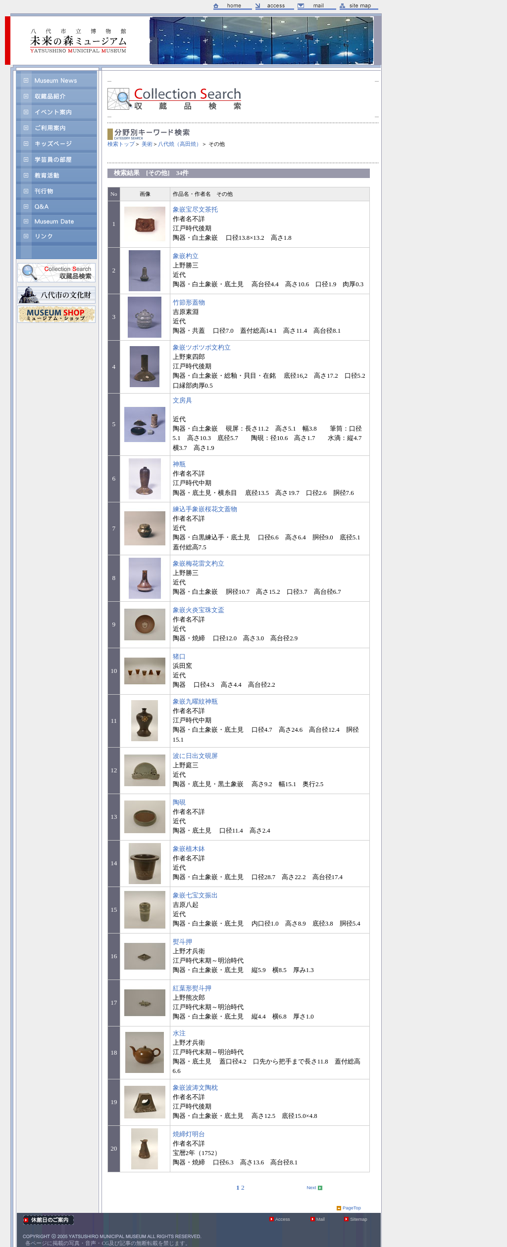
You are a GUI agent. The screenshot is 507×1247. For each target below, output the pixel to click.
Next (311, 1187)
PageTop (352, 1207)
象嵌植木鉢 (189, 849)
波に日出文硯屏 (195, 756)
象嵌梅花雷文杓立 (198, 563)
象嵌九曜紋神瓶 (195, 701)
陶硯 (179, 802)
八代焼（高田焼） (180, 144)
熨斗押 (182, 941)
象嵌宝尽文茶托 (195, 209)
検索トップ (121, 144)
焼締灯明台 (189, 1134)
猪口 (179, 656)
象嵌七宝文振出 (195, 895)
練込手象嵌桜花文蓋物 (205, 509)
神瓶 (179, 464)
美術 (147, 144)
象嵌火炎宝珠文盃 (198, 610)
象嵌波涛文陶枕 (195, 1087)
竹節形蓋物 (189, 302)
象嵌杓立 (186, 256)
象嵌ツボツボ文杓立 (202, 347)
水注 (179, 1033)
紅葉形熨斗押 (192, 988)
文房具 (182, 400)
